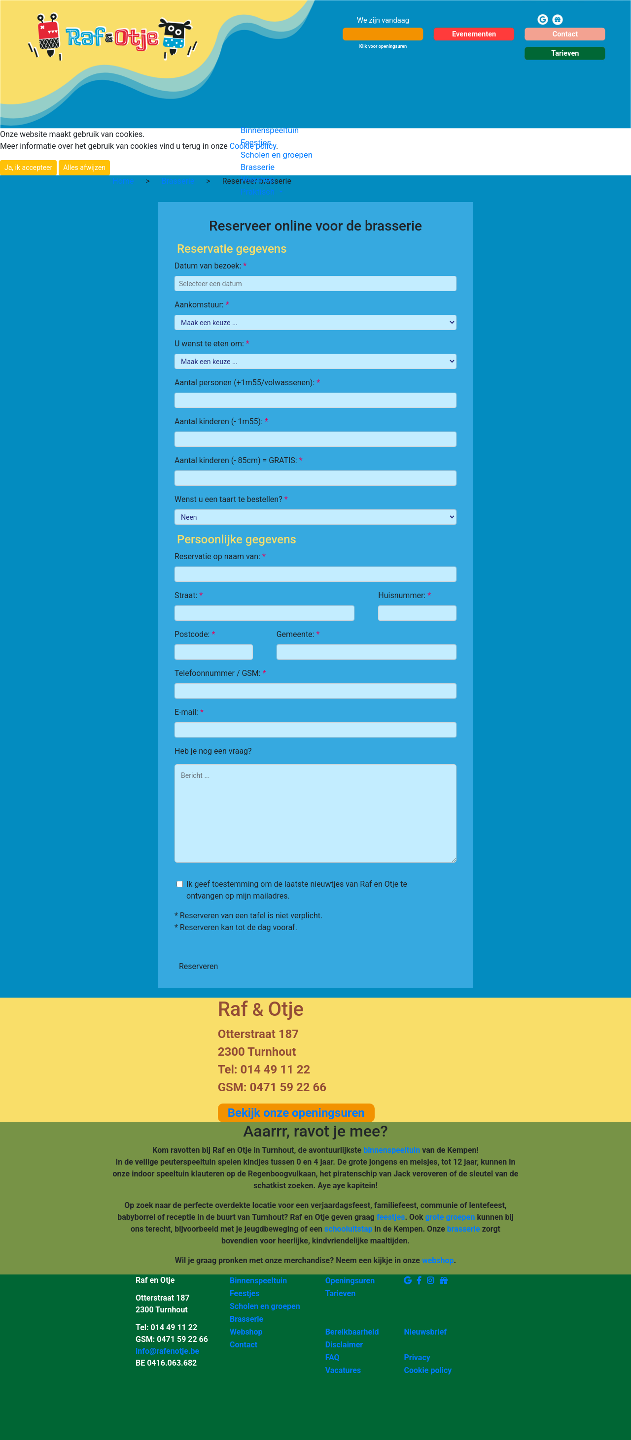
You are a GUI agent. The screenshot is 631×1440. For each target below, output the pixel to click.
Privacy (417, 1357)
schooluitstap (348, 1229)
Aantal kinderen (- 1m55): (221, 421)
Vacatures (343, 1370)
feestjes (391, 1217)
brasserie (463, 1229)
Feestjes (256, 142)
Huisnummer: (404, 595)
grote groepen (450, 1217)
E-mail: (189, 712)
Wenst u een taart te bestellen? (231, 499)
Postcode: (195, 634)
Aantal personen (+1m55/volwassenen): (247, 382)
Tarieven (340, 1293)
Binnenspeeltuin (270, 130)
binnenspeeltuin (391, 1150)
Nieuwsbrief (425, 1332)
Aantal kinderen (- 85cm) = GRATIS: (239, 460)
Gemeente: (298, 634)
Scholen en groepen (277, 155)
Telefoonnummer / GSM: (220, 673)
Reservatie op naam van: (220, 556)
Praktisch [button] (259, 192)
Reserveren (198, 966)
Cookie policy (428, 1370)
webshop (438, 1260)
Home (123, 181)
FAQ (332, 1357)
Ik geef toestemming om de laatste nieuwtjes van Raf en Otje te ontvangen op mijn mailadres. (296, 890)
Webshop (258, 179)
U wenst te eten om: (212, 343)
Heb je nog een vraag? (213, 751)
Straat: (189, 595)
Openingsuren (350, 1280)
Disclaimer (344, 1344)
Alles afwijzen (84, 167)
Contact (243, 1344)
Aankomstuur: (202, 304)
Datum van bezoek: (210, 265)
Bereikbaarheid (352, 1332)
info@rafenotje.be (167, 1351)
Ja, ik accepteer (28, 167)
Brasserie (258, 167)
